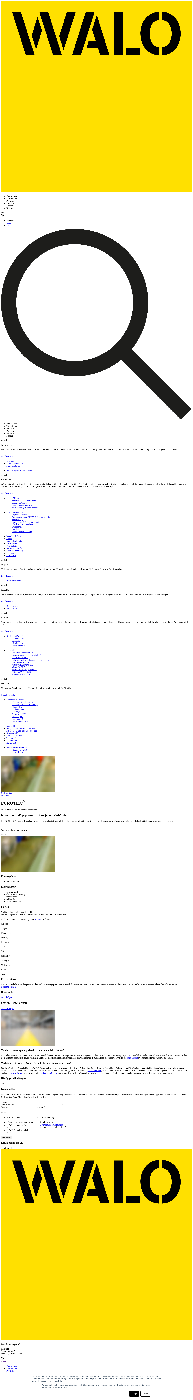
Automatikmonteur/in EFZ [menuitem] (23, 653)
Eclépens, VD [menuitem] (18, 709)
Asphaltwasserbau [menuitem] (19, 515)
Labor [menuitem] (9, 538)
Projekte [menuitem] (10, 1371)
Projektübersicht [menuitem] (13, 581)
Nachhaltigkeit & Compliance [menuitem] (19, 470)
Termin (38, 919)
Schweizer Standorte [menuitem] (15, 700)
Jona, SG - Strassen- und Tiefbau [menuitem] (20, 728)
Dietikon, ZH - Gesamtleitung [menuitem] (25, 704)
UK (8, 225)
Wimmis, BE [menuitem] (12, 740)
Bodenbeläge (6, 793)
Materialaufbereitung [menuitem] (15, 541)
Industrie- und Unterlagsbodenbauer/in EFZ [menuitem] (30, 660)
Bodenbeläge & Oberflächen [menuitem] (24, 500)
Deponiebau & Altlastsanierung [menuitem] (25, 522)
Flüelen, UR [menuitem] (17, 712)
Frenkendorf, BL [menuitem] (19, 714)
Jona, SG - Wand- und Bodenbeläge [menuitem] (21, 731)
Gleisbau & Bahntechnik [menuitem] (22, 524)
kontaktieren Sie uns (49, 1073)
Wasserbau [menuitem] (11, 555)
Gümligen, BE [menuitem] (18, 719)
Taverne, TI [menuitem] (11, 738)
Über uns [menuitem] (10, 461)
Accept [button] (134, 1394)
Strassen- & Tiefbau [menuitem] (15, 548)
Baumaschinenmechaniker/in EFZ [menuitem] (26, 655)
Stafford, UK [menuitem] (17, 752)
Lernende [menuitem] (16, 641)
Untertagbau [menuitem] (11, 553)
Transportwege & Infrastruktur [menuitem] (25, 508)
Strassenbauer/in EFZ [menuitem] (21, 674)
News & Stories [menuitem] (13, 466)
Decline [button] (145, 1394)
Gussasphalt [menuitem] (17, 527)
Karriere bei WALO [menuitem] (14, 636)
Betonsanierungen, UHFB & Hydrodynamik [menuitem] (31, 517)
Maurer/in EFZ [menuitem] (18, 667)
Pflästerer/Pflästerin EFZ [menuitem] (22, 672)
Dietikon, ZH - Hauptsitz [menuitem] (22, 702)
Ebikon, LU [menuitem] (17, 707)
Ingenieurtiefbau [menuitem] (13, 536)
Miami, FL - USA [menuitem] (19, 750)
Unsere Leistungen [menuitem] (14, 512)
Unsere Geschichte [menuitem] (14, 463)
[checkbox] (17, 1127)
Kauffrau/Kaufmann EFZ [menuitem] (23, 665)
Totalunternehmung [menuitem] (14, 551)
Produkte (5, 795)
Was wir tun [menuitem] (11, 1368)
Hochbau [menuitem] (16, 529)
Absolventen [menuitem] (17, 643)
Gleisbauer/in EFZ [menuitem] (20, 657)
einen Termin (132, 1058)
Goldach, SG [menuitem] (17, 716)
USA (8, 223)
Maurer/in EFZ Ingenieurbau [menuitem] (24, 669)
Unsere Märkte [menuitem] (12, 498)
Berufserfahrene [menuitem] (19, 646)
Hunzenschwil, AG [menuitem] (20, 721)
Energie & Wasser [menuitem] (19, 503)
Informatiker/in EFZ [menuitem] (20, 662)
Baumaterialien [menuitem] (13, 608)
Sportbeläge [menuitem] (11, 546)
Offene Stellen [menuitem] (18, 638)
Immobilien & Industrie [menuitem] (22, 505)
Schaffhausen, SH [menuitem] (14, 735)
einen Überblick (94, 1070)
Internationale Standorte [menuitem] (16, 747)
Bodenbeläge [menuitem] (17, 519)
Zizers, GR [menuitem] (11, 743)
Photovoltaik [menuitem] (11, 543)
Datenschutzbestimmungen (51, 1125)
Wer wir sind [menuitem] (11, 1366)
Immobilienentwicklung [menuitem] (22, 531)
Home (3, 1361)
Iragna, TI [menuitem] (10, 726)
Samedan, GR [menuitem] (12, 733)
